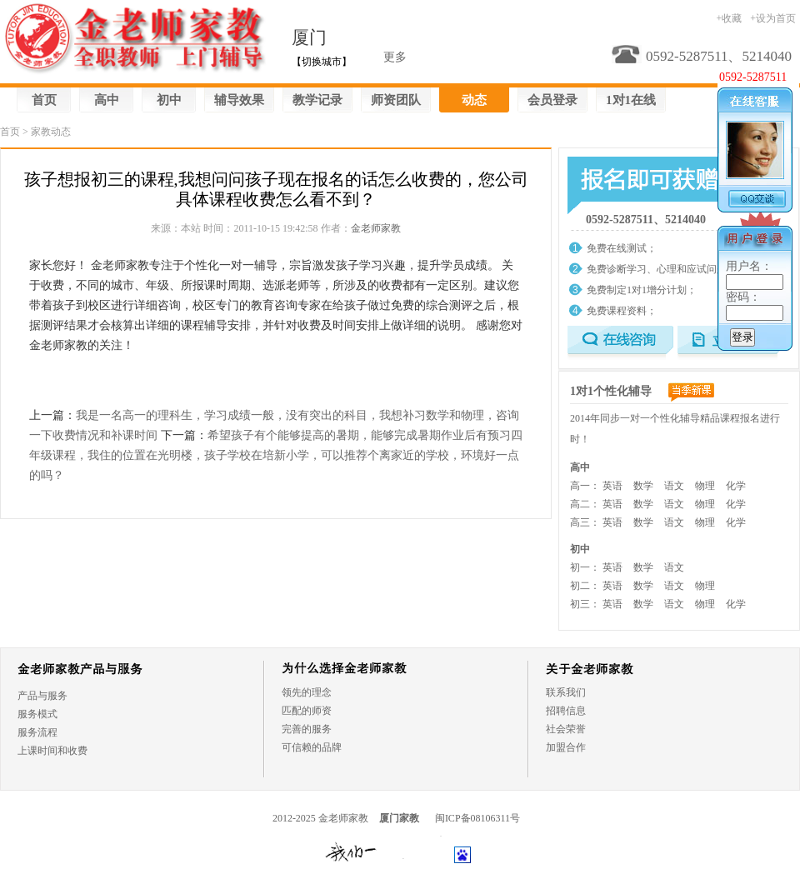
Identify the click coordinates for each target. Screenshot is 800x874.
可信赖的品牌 (312, 747)
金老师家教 (376, 228)
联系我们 (566, 692)
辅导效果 (239, 100)
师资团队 (396, 100)
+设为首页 (773, 18)
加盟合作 (566, 747)
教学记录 (317, 100)
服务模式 (38, 714)
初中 (169, 100)
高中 (106, 100)
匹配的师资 (307, 711)
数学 (643, 486)
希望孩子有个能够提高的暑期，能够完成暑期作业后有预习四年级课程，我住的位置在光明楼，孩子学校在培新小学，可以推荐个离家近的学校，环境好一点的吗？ (275, 455)
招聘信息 (566, 711)
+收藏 (729, 18)
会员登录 (553, 100)
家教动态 (51, 131)
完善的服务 (307, 729)
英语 (612, 486)
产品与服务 (43, 696)
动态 (474, 100)
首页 (44, 100)
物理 (705, 486)
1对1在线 (631, 100)
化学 (736, 486)
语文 (674, 486)
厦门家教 (399, 818)
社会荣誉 (566, 729)
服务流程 (38, 732)
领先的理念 (307, 692)
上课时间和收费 (53, 751)
